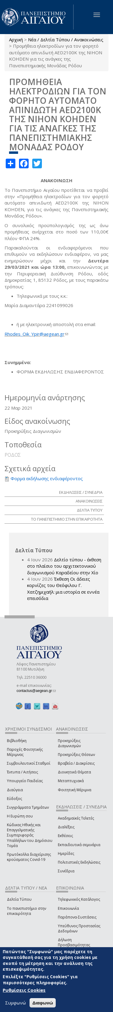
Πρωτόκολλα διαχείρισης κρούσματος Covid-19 (29, 857)
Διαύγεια (15, 789)
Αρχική (16, 39)
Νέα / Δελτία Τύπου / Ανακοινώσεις (65, 39)
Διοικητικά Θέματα (74, 772)
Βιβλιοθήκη (17, 740)
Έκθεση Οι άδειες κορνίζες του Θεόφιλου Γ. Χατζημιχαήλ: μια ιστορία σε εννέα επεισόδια (63, 588)
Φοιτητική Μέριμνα (74, 789)
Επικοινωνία (68, 908)
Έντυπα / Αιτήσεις (22, 772)
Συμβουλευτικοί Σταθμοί (28, 763)
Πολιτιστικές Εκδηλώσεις (79, 862)
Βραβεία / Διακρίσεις (76, 763)
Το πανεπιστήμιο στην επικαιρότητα (26, 911)
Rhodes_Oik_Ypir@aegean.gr (36, 334)
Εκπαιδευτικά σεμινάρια (79, 844)
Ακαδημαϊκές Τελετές (76, 818)
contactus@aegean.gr (36, 691)
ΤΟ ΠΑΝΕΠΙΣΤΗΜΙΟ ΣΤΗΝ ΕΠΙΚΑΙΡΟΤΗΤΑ (66, 519)
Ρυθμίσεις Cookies (24, 990)
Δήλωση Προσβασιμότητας (74, 942)
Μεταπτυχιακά (71, 780)
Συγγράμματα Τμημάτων (28, 807)
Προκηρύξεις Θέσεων (76, 754)
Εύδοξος (14, 798)
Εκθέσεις (65, 835)
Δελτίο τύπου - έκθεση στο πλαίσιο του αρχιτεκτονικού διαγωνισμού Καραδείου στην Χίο (64, 566)
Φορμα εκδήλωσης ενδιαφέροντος (47, 478)
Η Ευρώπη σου (20, 816)
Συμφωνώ (15, 1003)
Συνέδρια (66, 871)
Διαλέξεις (66, 827)
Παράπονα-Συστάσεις (77, 917)
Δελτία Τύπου (19, 899)
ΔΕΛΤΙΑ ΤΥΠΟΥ (89, 510)
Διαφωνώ (42, 1002)
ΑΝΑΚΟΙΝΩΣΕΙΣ (89, 501)
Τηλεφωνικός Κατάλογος (79, 899)
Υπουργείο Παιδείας (25, 780)
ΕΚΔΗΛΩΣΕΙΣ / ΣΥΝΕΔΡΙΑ (80, 492)
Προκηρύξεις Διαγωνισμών (69, 743)
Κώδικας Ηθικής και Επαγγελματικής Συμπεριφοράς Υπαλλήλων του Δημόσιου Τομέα (29, 835)
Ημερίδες (66, 853)
